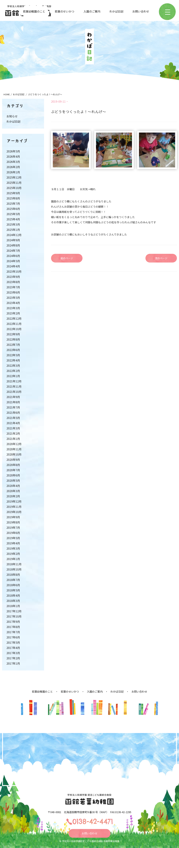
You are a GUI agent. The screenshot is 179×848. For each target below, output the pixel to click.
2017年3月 (13, 653)
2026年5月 (13, 151)
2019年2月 (13, 554)
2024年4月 (13, 266)
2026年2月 (13, 167)
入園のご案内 (92, 11)
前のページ (67, 258)
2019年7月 (13, 527)
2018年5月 (13, 590)
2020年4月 (13, 486)
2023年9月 (13, 277)
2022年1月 (13, 376)
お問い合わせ (140, 11)
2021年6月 (13, 412)
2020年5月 (13, 480)
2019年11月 (14, 506)
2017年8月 (13, 627)
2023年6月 (13, 292)
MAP (103, 812)
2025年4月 (13, 219)
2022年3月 (13, 365)
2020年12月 (14, 444)
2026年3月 (13, 162)
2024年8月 (13, 245)
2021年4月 (13, 423)
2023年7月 (13, 287)
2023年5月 (13, 297)
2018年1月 (13, 606)
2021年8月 (13, 402)
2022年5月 (13, 355)
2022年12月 (14, 318)
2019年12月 (14, 501)
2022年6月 (13, 350)
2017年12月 (14, 611)
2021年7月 (13, 407)
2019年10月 (14, 512)
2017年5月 (13, 642)
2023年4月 (13, 303)
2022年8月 (13, 339)
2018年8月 (13, 574)
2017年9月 (13, 621)
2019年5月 (13, 538)
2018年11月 (14, 564)
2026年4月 (13, 156)
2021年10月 (14, 392)
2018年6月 (13, 585)
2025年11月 (14, 182)
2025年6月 (13, 209)
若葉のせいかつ (64, 11)
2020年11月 (14, 449)
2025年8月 (13, 198)
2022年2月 (13, 371)
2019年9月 (13, 517)
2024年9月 (13, 240)
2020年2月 (13, 496)
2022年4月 (13, 360)
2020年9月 (13, 459)
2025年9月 (13, 193)
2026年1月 (13, 172)
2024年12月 (14, 235)
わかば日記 (116, 11)
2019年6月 (13, 533)
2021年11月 (14, 386)
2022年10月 (14, 329)
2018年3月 (13, 601)
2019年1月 (13, 559)
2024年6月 (13, 256)
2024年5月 (13, 261)
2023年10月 (14, 271)
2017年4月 (13, 648)
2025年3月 (13, 224)
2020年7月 (13, 470)
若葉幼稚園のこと (34, 11)
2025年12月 (14, 177)
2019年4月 (13, 543)
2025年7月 (13, 203)
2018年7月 (13, 580)
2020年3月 (13, 491)
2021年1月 (13, 439)
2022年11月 (14, 324)
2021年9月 (13, 397)
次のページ (161, 258)
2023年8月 (13, 282)
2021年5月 (13, 418)
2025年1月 (13, 230)
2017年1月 (13, 663)
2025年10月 (14, 188)
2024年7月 (13, 250)
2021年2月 (13, 433)
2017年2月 (13, 658)
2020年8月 (13, 465)
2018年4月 (13, 595)
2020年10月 (14, 454)
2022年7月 (13, 344)
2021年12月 (14, 381)
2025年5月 (13, 214)
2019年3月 (13, 548)
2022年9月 (13, 334)
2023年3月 (13, 308)
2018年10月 (14, 569)
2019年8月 (13, 522)
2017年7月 (13, 632)
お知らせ (12, 116)
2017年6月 (13, 637)
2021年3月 (13, 428)
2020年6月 (13, 475)
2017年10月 (14, 616)
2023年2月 (13, 313)
